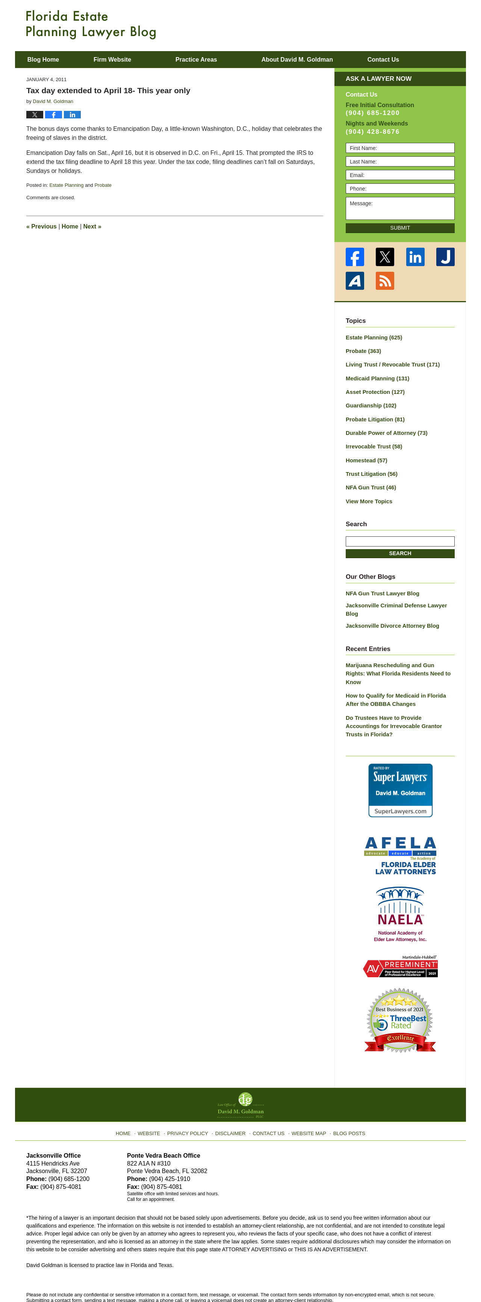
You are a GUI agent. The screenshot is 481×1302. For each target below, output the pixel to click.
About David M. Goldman (316, 59)
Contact (412, 59)
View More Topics (368, 495)
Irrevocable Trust (372, 442)
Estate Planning (66, 185)
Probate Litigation (373, 416)
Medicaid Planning (375, 377)
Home (70, 226)
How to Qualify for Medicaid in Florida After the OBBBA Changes (400, 673)
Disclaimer (232, 1094)
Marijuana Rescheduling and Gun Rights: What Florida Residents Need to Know (397, 652)
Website (155, 1094)
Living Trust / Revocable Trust (390, 363)
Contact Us (268, 1094)
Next (92, 226)
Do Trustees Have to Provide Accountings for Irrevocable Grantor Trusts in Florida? (398, 694)
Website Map (306, 1094)
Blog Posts (344, 1094)
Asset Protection (373, 390)
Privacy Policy (192, 1094)
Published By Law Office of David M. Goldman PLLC (406, 24)
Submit (400, 228)
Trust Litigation (370, 469)
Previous (41, 226)
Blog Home (53, 59)
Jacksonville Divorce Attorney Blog (390, 610)
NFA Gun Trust (369, 482)
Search (400, 547)
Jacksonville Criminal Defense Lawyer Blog (400, 598)
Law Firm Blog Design (419, 1279)
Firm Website (132, 59)
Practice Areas (216, 59)
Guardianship (369, 403)
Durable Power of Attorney (384, 429)
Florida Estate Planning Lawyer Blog (91, 24)
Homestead (365, 456)
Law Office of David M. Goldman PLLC (109, 1278)
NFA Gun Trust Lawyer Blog (380, 586)
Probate (103, 185)
